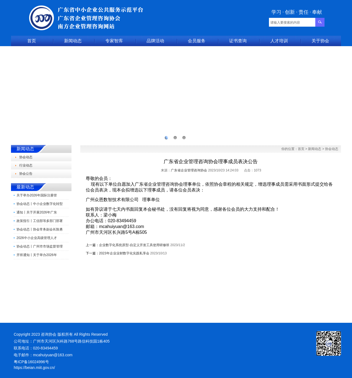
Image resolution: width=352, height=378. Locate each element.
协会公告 (25, 174)
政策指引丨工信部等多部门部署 (39, 221)
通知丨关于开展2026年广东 (36, 212)
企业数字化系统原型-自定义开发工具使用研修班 (134, 245)
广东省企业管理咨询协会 (189, 170)
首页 (31, 40)
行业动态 (25, 165)
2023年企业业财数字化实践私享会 (124, 253)
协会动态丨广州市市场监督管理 (39, 246)
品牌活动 (155, 40)
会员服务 (196, 40)
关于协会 (320, 40)
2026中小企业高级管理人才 (36, 238)
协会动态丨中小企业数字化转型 (39, 204)
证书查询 (238, 40)
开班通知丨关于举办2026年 (36, 255)
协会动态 (25, 157)
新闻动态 (73, 40)
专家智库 (114, 40)
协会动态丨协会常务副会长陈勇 (39, 229)
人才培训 (279, 40)
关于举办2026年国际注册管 (36, 195)
